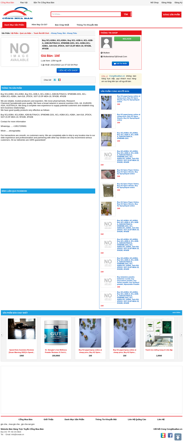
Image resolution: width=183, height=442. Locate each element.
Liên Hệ (161, 419)
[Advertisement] (48, 162)
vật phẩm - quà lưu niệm (21, 33)
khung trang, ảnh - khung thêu (64, 33)
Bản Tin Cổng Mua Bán (44, 2)
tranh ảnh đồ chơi (41, 33)
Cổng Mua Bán (7, 2)
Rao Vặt (23, 2)
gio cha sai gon (27, 424)
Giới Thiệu (48, 419)
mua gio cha (14, 424)
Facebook (170, 435)
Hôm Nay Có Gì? (39, 24)
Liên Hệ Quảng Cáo (137, 419)
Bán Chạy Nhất (62, 25)
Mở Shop (154, 2)
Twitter (55, 79)
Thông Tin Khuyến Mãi (87, 25)
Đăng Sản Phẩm (171, 14)
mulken (106, 53)
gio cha (4, 424)
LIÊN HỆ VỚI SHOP (68, 70)
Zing (59, 79)
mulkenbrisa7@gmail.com (115, 56)
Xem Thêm (176, 312)
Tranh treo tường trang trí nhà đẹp (159, 350)
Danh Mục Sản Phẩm (14, 25)
